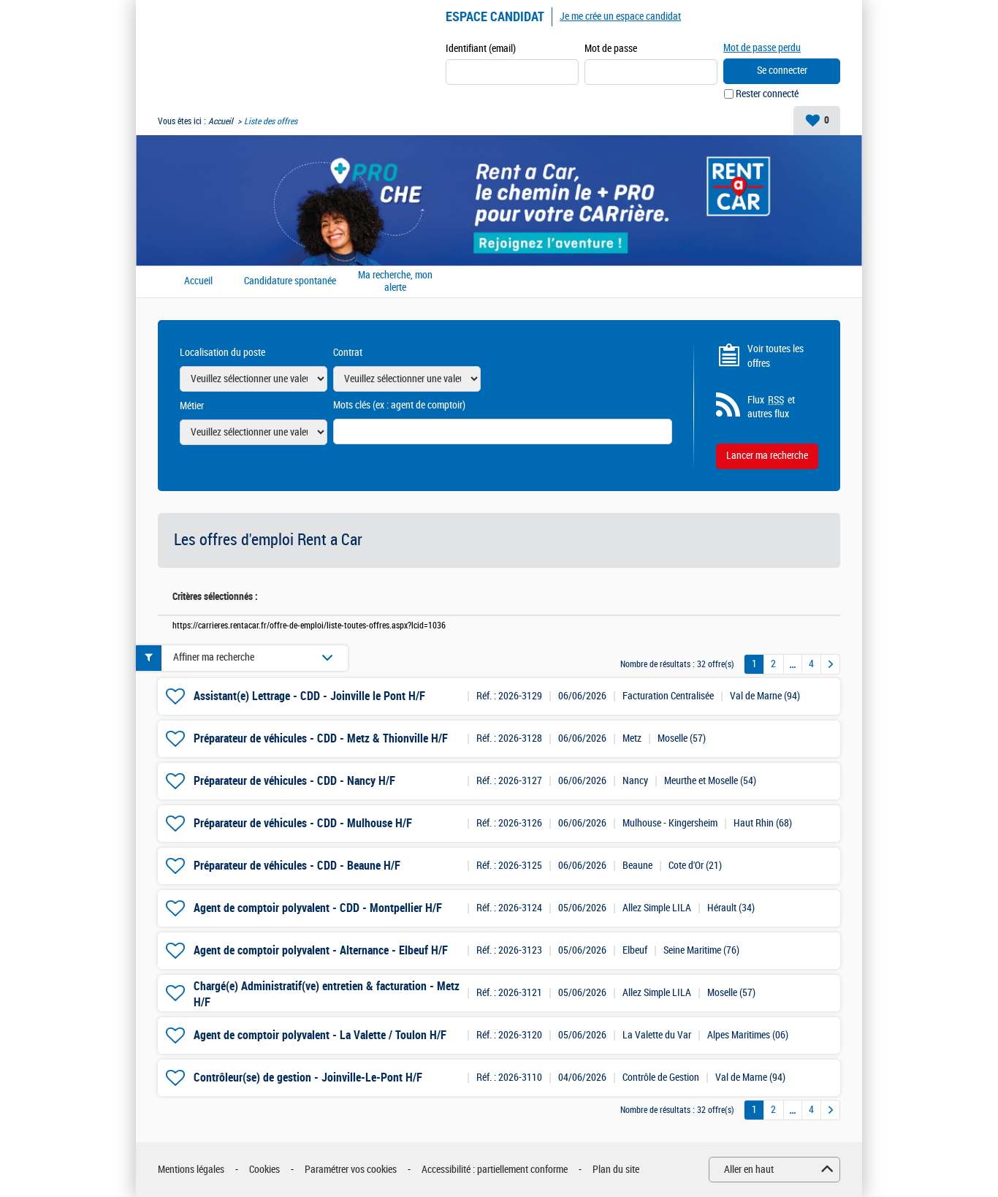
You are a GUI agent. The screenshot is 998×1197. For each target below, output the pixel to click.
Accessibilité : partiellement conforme (495, 1169)
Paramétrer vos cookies (351, 1169)
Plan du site (616, 1169)
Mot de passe (610, 48)
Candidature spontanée (290, 281)
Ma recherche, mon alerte (395, 282)
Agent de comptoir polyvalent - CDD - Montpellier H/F (318, 908)
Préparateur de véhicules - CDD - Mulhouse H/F (303, 823)
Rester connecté (767, 94)
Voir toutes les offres (775, 356)
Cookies (264, 1169)
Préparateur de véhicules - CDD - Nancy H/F (294, 781)
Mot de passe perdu (762, 48)
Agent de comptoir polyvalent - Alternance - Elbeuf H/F (321, 950)
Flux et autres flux (771, 407)
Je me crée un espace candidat (620, 16)
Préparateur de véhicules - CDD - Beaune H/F (297, 866)
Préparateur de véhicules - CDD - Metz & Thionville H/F (321, 738)
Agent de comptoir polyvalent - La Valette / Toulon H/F (320, 1035)
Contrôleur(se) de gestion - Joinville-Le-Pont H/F (308, 1077)
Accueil (220, 121)
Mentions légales (191, 1169)
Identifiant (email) (481, 48)
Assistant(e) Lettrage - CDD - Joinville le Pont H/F (309, 696)
